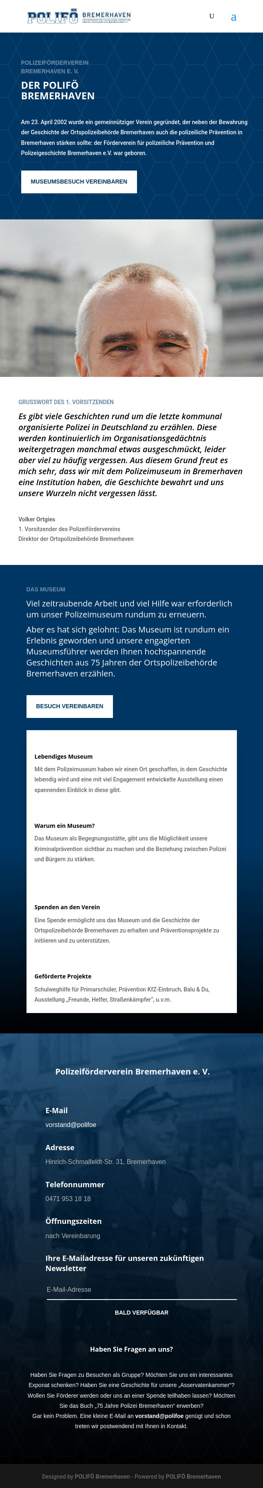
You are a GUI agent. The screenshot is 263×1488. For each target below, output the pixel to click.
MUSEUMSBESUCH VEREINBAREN (79, 181)
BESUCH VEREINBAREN (70, 706)
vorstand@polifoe (71, 1124)
